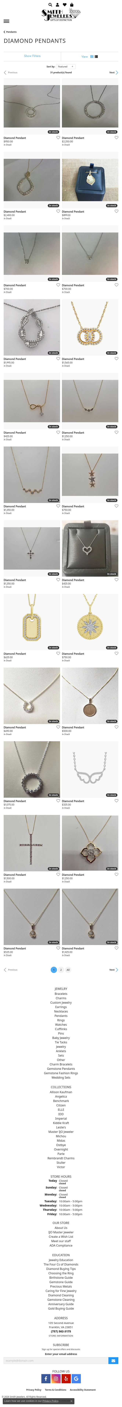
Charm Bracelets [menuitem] (61, 1064)
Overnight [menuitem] (61, 1149)
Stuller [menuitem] (61, 1163)
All (68, 970)
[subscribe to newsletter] (113, 1360)
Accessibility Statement (83, 1389)
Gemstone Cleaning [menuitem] (61, 1300)
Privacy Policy (33, 1389)
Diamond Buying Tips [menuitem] (61, 1269)
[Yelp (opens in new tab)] (66, 1378)
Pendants (11, 31)
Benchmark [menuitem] (61, 1101)
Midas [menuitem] (61, 1141)
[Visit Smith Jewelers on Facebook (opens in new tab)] (46, 1378)
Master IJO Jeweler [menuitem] (61, 1132)
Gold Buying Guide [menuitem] (61, 1308)
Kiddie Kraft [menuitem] (61, 1123)
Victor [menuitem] (61, 1167)
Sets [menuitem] (61, 1055)
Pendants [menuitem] (61, 1016)
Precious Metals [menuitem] (61, 1286)
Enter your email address (61, 1354)
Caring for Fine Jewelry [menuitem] (61, 1291)
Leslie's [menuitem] (61, 1127)
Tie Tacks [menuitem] (61, 1042)
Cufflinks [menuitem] (61, 1029)
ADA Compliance (61, 1245)
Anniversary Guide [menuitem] (61, 1304)
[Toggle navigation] (6, 21)
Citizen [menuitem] (61, 1105)
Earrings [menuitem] (61, 1007)
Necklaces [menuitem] (61, 1011)
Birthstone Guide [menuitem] (61, 1278)
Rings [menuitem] (61, 1020)
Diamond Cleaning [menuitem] (61, 1295)
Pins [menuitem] (61, 1033)
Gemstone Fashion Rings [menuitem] (61, 1073)
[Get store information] (61, 1335)
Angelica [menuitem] (61, 1096)
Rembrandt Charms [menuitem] (61, 1158)
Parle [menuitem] (61, 1154)
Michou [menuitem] (61, 1136)
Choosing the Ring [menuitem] (61, 1273)
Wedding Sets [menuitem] (61, 1078)
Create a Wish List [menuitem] (61, 1237)
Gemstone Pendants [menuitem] (61, 1069)
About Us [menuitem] (61, 1228)
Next (112, 72)
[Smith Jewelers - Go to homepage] (61, 15)
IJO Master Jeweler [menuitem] (61, 1232)
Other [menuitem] (61, 1060)
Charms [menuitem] (61, 998)
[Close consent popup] (71, 1401)
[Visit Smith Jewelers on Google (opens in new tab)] (76, 1378)
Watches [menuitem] (61, 1025)
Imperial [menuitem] (61, 1118)
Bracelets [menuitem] (61, 994)
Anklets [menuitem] (61, 1051)
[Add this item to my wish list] (57, 137)
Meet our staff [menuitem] (61, 1241)
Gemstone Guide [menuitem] (61, 1282)
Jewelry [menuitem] (61, 1047)
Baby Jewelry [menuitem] (61, 1038)
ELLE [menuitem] (61, 1110)
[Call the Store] (61, 1331)
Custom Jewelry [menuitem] (61, 1003)
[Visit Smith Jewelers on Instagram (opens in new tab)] (56, 1378)
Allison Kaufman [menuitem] (61, 1092)
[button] (50, 4)
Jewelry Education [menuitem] (61, 1260)
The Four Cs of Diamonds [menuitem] (61, 1264)
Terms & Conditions (55, 1389)
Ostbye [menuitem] (61, 1145)
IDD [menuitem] (61, 1114)
